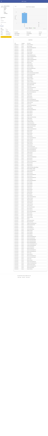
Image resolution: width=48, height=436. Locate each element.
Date (1, 18)
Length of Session (3, 22)
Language (2, 20)
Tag (1, 24)
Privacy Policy (28, 277)
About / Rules (19, 277)
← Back (15, 6)
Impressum (23, 277)
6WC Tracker (24, 1)
